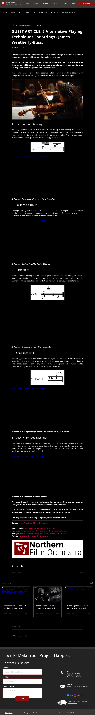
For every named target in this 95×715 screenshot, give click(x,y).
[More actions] (82, 25)
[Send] (22, 698)
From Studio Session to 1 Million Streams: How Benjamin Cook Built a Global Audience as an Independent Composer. (15, 607)
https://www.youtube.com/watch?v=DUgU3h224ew (30, 304)
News (13, 12)
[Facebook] (68, 695)
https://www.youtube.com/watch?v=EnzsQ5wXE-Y (29, 221)
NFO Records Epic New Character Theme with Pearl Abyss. (45, 607)
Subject (6, 677)
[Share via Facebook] (12, 566)
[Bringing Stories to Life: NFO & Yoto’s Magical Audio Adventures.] (79, 594)
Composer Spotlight (68, 12)
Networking (43, 12)
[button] (46, 3)
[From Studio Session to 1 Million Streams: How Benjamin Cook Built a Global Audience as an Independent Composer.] (16, 594)
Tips (27, 12)
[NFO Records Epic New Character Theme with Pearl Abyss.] (48, 594)
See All (91, 583)
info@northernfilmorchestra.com (77, 686)
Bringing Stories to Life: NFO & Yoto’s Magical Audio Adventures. (77, 607)
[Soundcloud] (71, 695)
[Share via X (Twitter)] (17, 566)
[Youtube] (78, 695)
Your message (8, 686)
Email (5, 668)
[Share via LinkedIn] (22, 566)
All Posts (4, 12)
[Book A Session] (84, 3)
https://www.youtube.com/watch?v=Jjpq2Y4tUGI (29, 456)
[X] (82, 695)
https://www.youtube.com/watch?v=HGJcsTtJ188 (29, 389)
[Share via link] (27, 566)
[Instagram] (75, 695)
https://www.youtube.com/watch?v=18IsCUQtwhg (30, 156)
